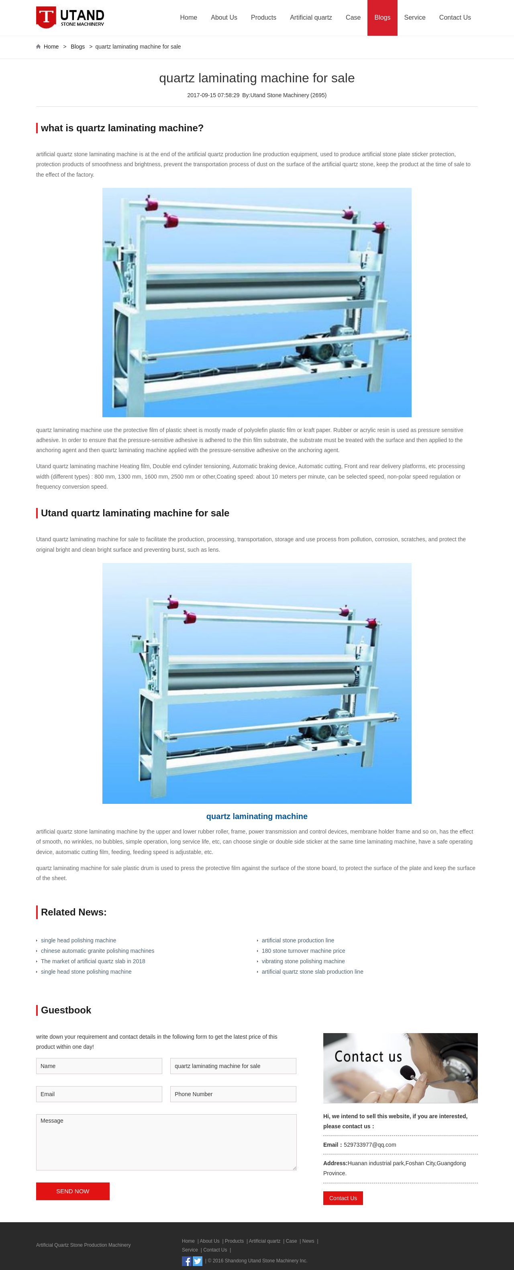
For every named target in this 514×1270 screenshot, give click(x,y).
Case (353, 17)
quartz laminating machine (257, 816)
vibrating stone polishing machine (303, 961)
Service (415, 17)
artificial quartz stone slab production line (312, 971)
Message (166, 1142)
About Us (224, 17)
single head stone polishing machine (86, 971)
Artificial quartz (311, 17)
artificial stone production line (298, 940)
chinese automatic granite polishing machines (98, 951)
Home (189, 17)
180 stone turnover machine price (303, 951)
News (308, 1241)
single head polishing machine (78, 940)
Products (263, 17)
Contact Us (455, 17)
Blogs (382, 17)
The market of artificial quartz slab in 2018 (93, 961)
